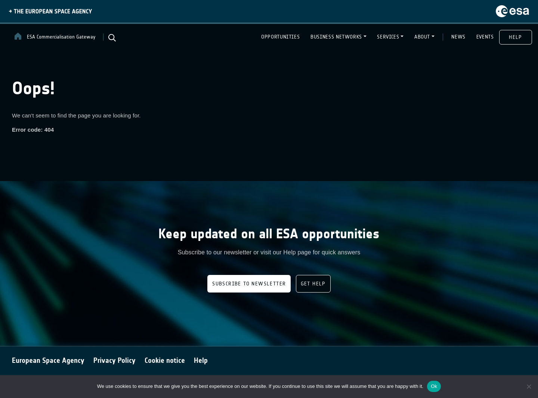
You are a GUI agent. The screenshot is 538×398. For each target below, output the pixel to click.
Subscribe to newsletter (249, 284)
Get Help (313, 284)
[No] (528, 386)
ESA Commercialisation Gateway (54, 36)
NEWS (458, 37)
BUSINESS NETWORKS (336, 37)
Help (201, 360)
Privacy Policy (114, 360)
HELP (515, 37)
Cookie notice (165, 360)
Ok (434, 386)
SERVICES (388, 37)
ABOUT (422, 37)
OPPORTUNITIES (280, 37)
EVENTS (485, 37)
